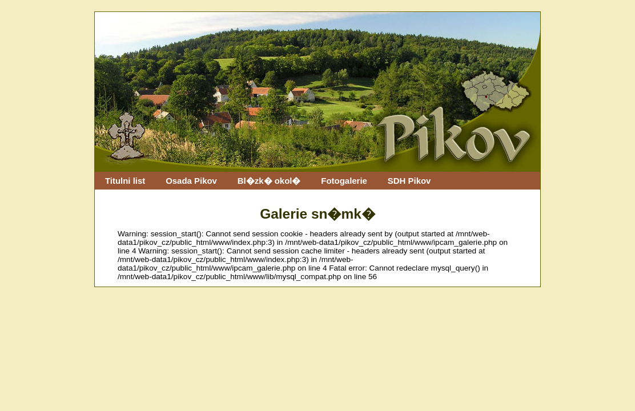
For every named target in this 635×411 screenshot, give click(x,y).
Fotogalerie (344, 181)
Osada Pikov (191, 181)
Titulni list (125, 181)
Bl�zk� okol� (269, 181)
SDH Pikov (409, 181)
